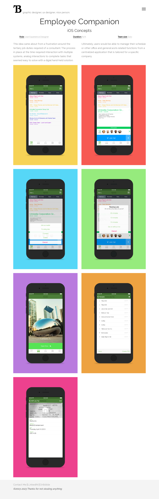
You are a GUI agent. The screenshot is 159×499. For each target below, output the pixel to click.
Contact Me (19, 484)
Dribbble (45, 484)
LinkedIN (33, 484)
